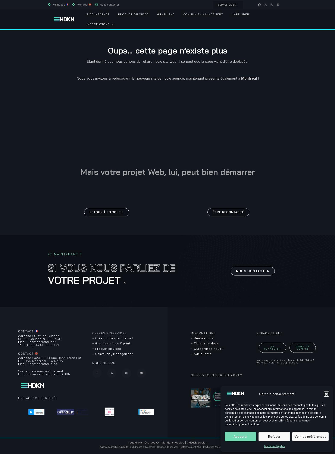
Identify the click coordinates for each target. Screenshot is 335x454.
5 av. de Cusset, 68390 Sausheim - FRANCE (39, 337)
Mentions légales (274, 446)
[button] (326, 394)
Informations (100, 24)
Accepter (241, 437)
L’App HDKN (240, 14)
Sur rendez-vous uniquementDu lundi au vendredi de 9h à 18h (44, 372)
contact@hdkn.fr (37, 342)
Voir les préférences (310, 437)
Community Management (203, 14)
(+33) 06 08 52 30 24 (39, 345)
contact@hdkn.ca (37, 364)
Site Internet (98, 14)
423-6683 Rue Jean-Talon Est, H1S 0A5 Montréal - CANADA (50, 359)
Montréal (150, 447)
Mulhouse (137, 447)
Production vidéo (133, 14)
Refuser (274, 437)
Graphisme (166, 14)
